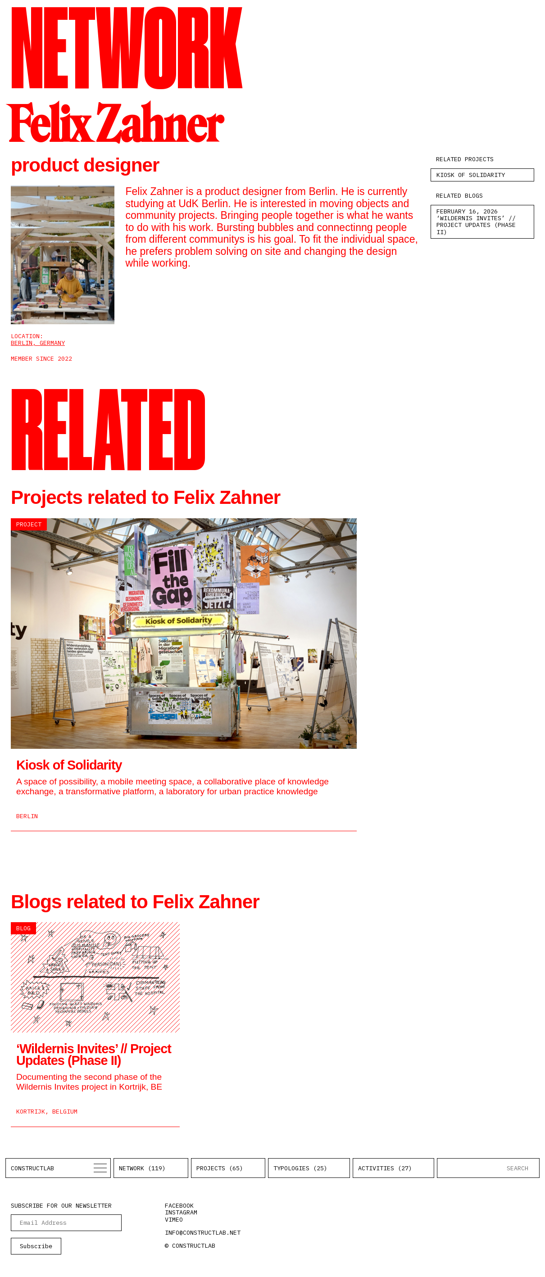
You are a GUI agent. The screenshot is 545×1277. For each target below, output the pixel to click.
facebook (179, 1205)
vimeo (174, 1219)
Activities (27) (385, 1168)
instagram (181, 1212)
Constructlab (32, 1168)
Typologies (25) (300, 1168)
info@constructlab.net (203, 1232)
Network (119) (142, 1168)
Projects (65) (219, 1168)
